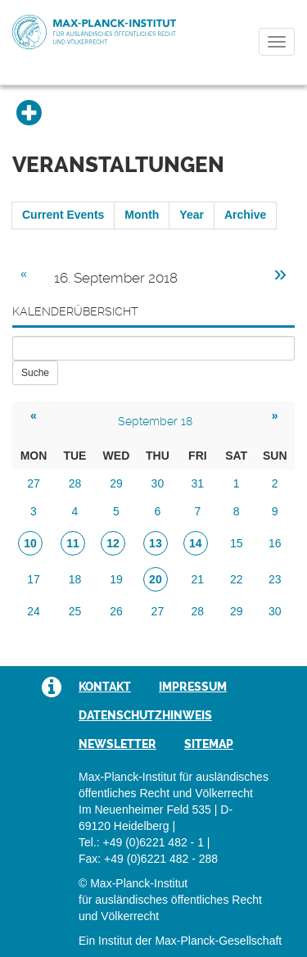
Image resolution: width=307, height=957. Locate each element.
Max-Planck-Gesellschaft (218, 940)
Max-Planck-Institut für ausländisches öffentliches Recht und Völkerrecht (94, 32)
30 (158, 483)
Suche (35, 373)
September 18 (155, 421)
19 (116, 579)
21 (198, 579)
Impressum (193, 686)
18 (75, 579)
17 (33, 579)
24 (33, 611)
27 (33, 483)
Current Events (63, 214)
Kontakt (105, 686)
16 (275, 543)
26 (116, 611)
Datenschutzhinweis (145, 715)
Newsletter (117, 744)
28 (75, 483)
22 (236, 579)
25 (75, 611)
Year (191, 214)
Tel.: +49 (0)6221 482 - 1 (141, 842)
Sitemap (208, 744)
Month (141, 214)
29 (116, 483)
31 (198, 483)
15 (236, 543)
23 (275, 579)
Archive (245, 214)
